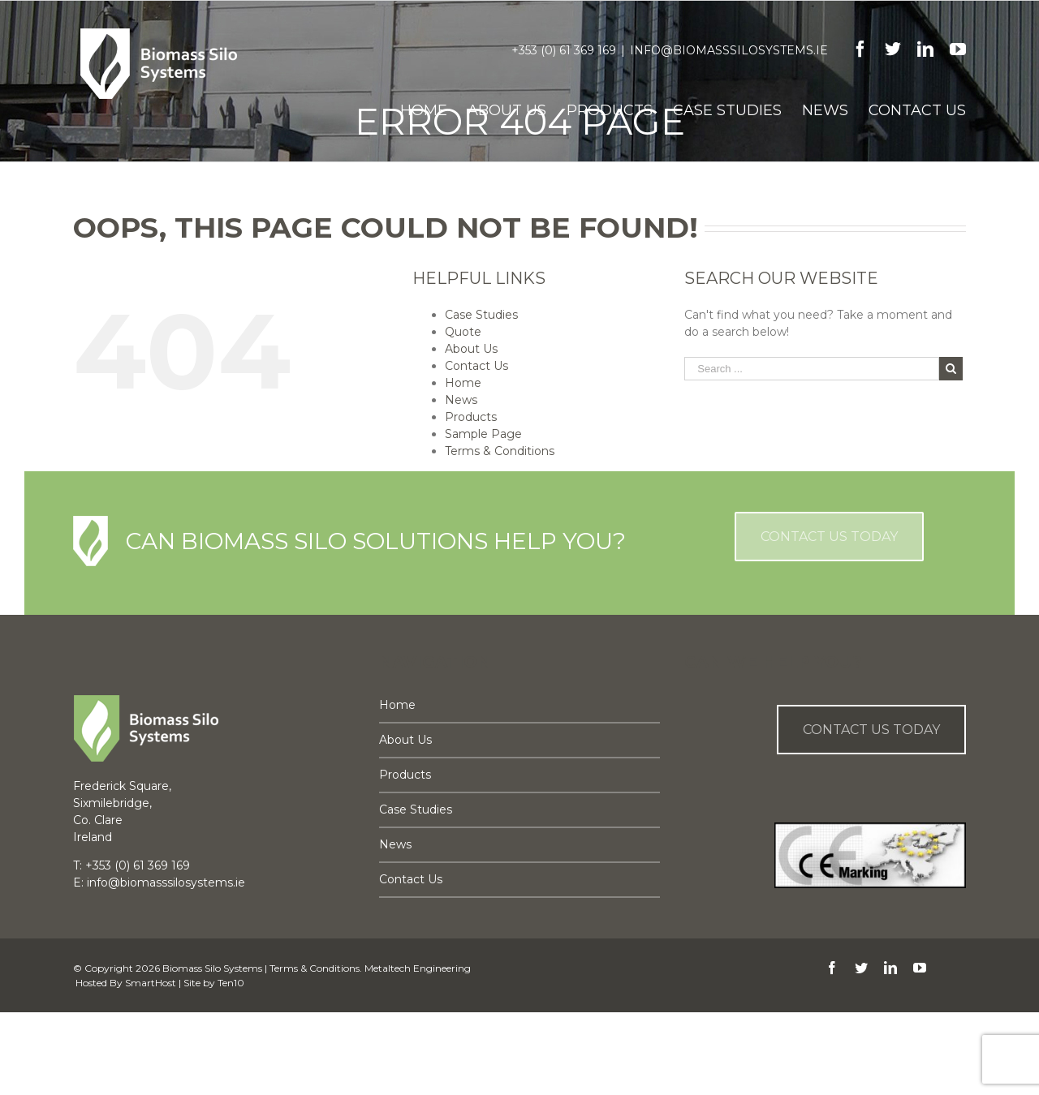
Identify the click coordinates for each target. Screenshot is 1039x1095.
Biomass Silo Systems (212, 968)
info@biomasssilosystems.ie (729, 50)
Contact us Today (871, 729)
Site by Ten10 (213, 983)
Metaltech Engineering (417, 968)
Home (463, 383)
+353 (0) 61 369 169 (563, 50)
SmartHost (150, 983)
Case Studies (481, 314)
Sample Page (483, 434)
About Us (471, 348)
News (461, 400)
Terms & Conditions (499, 451)
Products (471, 417)
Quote (463, 331)
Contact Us (476, 366)
